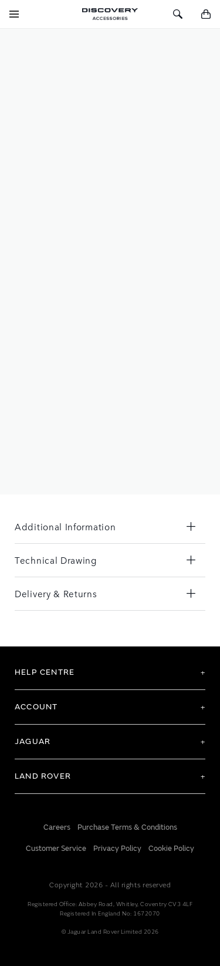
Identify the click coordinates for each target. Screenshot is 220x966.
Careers (56, 827)
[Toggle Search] (178, 14)
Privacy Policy (117, 848)
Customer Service (56, 848)
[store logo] (110, 14)
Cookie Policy (171, 848)
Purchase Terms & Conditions (127, 827)
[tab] (110, 672)
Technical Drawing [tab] (56, 560)
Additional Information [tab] (65, 526)
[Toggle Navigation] (14, 14)
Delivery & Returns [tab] (56, 593)
